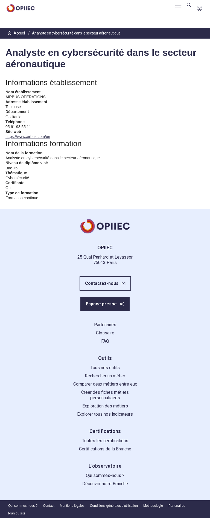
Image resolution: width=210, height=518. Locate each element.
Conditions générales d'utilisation (114, 506)
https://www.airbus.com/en (27, 136)
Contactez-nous (101, 283)
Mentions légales (72, 506)
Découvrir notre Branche (105, 483)
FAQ (105, 341)
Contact (48, 506)
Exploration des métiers (105, 406)
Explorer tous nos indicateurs (105, 414)
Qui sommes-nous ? (105, 475)
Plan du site (16, 513)
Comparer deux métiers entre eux (105, 384)
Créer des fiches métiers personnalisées (105, 395)
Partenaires (105, 324)
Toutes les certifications (105, 440)
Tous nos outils (105, 367)
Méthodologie (153, 506)
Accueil (17, 33)
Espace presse (101, 303)
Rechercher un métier (105, 375)
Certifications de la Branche (105, 449)
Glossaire (105, 332)
